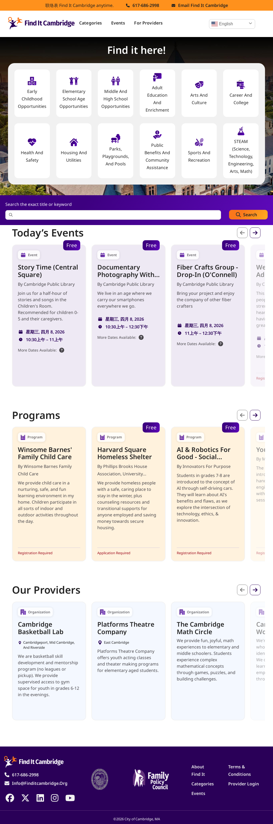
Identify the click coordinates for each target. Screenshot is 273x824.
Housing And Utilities (74, 150)
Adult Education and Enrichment (157, 93)
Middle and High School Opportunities (115, 92)
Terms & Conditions (239, 770)
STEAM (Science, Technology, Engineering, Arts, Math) (241, 150)
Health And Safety (32, 150)
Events (118, 23)
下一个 (255, 232)
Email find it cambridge (203, 5)
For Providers (148, 23)
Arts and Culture (199, 92)
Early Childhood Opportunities (32, 92)
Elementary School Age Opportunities (73, 92)
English (222, 24)
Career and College (241, 92)
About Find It (198, 770)
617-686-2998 (146, 5)
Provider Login (243, 784)
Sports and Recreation (199, 150)
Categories (90, 23)
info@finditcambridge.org (39, 783)
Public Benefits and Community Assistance (157, 150)
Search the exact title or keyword (38, 204)
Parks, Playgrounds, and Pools (115, 150)
